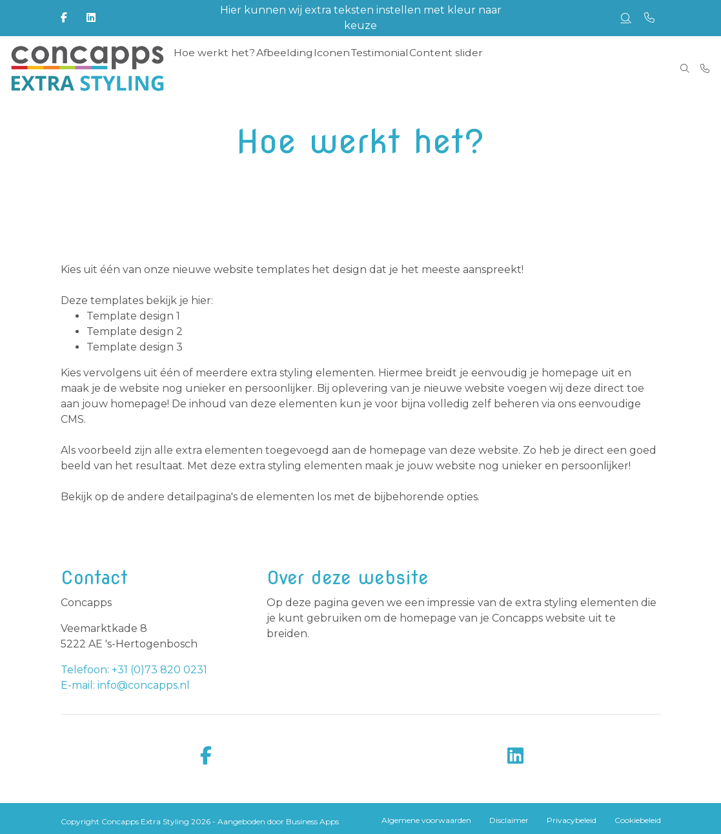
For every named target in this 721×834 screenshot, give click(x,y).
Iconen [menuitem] (331, 68)
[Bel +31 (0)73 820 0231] (705, 68)
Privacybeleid (571, 820)
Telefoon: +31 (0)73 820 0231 (134, 670)
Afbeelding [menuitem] (282, 68)
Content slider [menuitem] (448, 68)
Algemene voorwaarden (426, 820)
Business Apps (312, 821)
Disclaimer (509, 820)
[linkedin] (516, 756)
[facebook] (206, 756)
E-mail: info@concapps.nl (125, 685)
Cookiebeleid (637, 820)
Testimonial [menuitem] (381, 68)
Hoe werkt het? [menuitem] (213, 68)
